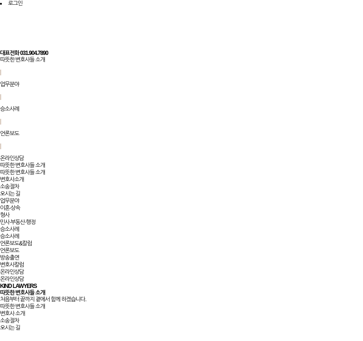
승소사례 (9, 109)
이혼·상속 (10, 208)
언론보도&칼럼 (16, 243)
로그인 (15, 3)
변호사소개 (12, 179)
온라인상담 (12, 158)
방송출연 (9, 257)
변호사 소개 (12, 313)
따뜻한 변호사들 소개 (22, 59)
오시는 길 (10, 193)
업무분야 (9, 84)
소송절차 (9, 186)
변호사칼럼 (12, 264)
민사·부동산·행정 (17, 222)
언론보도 (9, 133)
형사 (4, 215)
